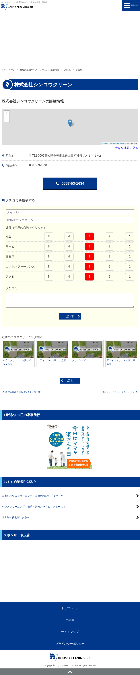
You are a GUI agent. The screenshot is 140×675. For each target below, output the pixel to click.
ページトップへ (70, 671)
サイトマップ (70, 631)
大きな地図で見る (126, 147)
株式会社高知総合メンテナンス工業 (22, 392)
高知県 (67, 69)
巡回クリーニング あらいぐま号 (118, 392)
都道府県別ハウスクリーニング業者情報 (39, 69)
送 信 (70, 316)
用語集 (70, 620)
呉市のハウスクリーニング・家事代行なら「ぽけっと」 (34, 495)
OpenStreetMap (119, 144)
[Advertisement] (70, 38)
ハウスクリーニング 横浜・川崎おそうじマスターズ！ (34, 506)
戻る (70, 380)
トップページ (8, 69)
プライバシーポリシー (70, 643)
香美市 (79, 69)
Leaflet (105, 144)
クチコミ (11, 288)
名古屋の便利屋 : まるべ (16, 517)
